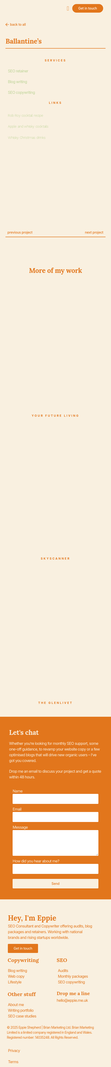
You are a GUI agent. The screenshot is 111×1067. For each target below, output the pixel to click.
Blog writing (17, 81)
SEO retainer (18, 71)
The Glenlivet (55, 703)
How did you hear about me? (36, 861)
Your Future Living (55, 415)
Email (17, 809)
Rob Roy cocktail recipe (25, 115)
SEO (62, 960)
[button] (68, 8)
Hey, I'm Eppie (32, 917)
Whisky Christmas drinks (26, 137)
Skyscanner (55, 558)
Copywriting (23, 960)
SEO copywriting (21, 92)
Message (20, 827)
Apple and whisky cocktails (28, 126)
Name (17, 791)
